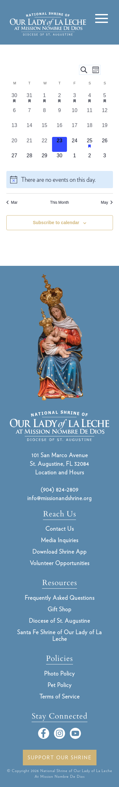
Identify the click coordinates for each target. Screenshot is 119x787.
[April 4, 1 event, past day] (89, 99)
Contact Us (59, 528)
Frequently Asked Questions (60, 597)
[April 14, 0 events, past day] (29, 129)
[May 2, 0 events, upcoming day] (89, 159)
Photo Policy (59, 673)
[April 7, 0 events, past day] (29, 114)
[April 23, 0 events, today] (59, 144)
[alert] (59, 179)
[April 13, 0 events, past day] (14, 129)
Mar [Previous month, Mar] (12, 202)
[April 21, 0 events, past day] (29, 144)
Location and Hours (59, 472)
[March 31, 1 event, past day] (29, 99)
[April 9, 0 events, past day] (59, 114)
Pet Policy (60, 685)
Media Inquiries (59, 540)
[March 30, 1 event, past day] (14, 99)
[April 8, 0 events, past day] (44, 114)
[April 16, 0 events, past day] (59, 129)
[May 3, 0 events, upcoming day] (104, 159)
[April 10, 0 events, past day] (74, 114)
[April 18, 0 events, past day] (89, 129)
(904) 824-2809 (59, 489)
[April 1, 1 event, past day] (44, 99)
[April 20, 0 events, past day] (14, 144)
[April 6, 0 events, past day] (14, 114)
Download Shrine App (59, 551)
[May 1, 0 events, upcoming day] (74, 159)
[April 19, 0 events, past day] (104, 129)
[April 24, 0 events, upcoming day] (74, 144)
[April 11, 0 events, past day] (89, 114)
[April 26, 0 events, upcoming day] (104, 144)
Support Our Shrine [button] (60, 758)
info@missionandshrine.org (59, 498)
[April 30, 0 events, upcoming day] (59, 159)
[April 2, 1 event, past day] (59, 99)
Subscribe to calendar (56, 222)
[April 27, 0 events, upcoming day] (14, 159)
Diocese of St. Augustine (59, 620)
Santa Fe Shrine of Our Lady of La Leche (59, 635)
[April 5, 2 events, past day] (104, 99)
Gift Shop (59, 609)
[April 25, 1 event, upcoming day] (89, 144)
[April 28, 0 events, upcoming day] (29, 159)
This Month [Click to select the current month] (59, 202)
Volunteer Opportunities (59, 563)
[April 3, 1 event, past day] (74, 99)
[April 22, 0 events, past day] (44, 144)
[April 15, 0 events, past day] (44, 129)
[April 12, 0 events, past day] (104, 114)
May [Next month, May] (107, 202)
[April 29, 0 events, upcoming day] (44, 159)
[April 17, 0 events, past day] (74, 129)
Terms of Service (59, 696)
